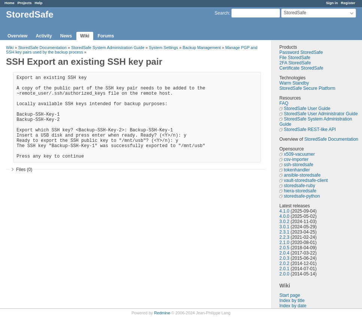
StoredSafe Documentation (331, 139)
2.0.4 (284, 253)
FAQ (283, 103)
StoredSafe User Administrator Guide (321, 113)
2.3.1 (284, 232)
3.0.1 (284, 226)
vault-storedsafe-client (306, 180)
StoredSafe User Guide (307, 108)
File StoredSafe (294, 57)
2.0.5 (284, 247)
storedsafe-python (302, 196)
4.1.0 (284, 211)
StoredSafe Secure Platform (307, 88)
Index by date (292, 305)
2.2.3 (284, 237)
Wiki (84, 36)
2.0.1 (284, 268)
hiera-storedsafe (300, 190)
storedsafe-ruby (299, 185)
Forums (106, 36)
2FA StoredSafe (295, 62)
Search (222, 13)
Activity (44, 36)
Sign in (332, 3)
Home (9, 3)
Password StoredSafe (301, 52)
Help (39, 3)
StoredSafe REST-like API (310, 129)
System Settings (163, 47)
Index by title (291, 300)
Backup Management (202, 47)
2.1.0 (284, 242)
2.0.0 (284, 274)
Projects (25, 3)
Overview (17, 36)
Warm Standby (294, 83)
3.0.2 (284, 221)
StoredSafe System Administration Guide (108, 47)
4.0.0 (284, 216)
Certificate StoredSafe (301, 68)
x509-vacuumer (299, 154)
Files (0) (24, 169)
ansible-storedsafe (302, 175)
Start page (289, 295)
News (66, 36)
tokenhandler (297, 170)
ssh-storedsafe (298, 164)
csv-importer (296, 159)
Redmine (162, 313)
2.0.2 (284, 263)
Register (348, 3)
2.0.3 (284, 258)
